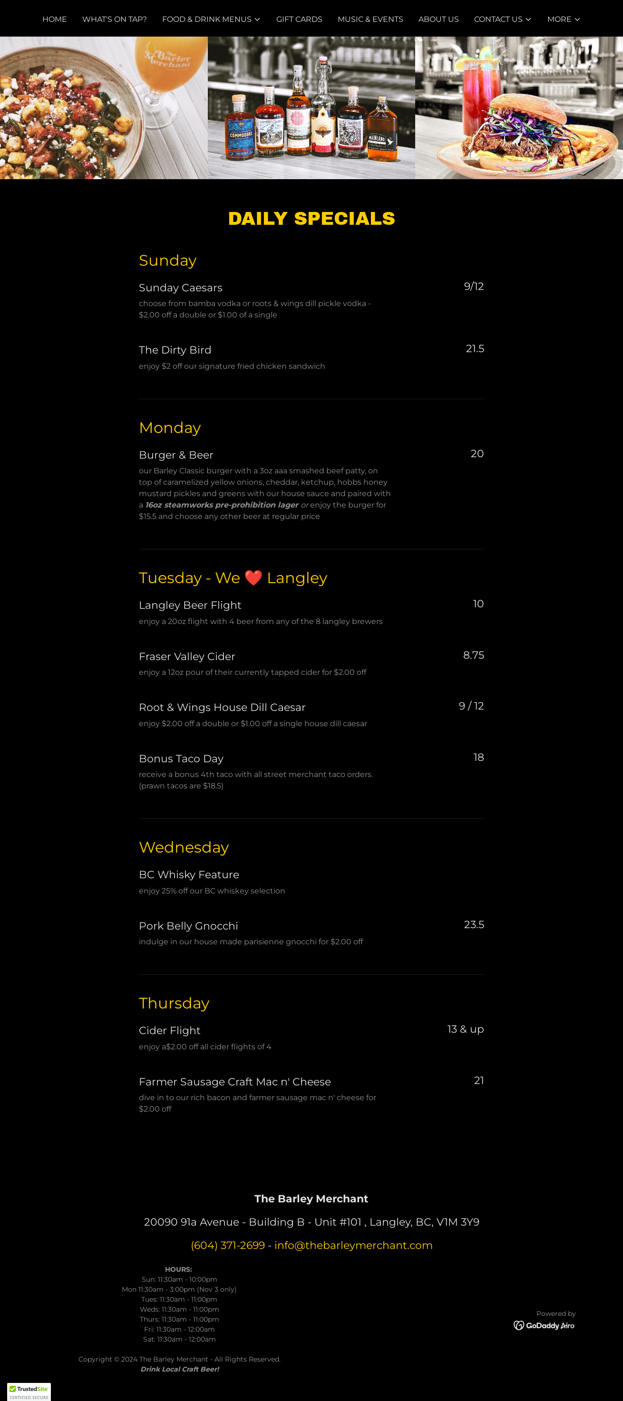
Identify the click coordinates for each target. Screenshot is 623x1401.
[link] (545, 1325)
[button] (211, 19)
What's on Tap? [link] (114, 19)
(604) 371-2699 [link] (228, 1245)
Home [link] (54, 19)
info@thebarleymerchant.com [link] (353, 1245)
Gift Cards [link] (299, 19)
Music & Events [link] (370, 19)
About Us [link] (439, 19)
